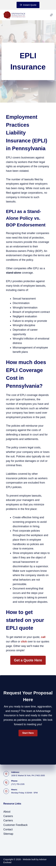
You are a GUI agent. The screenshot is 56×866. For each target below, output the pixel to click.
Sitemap (8, 833)
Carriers (8, 820)
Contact (8, 829)
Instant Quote (28, 5)
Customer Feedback (15, 824)
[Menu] (51, 15)
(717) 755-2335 (17, 784)
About (6, 811)
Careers (8, 816)
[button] (28, 733)
